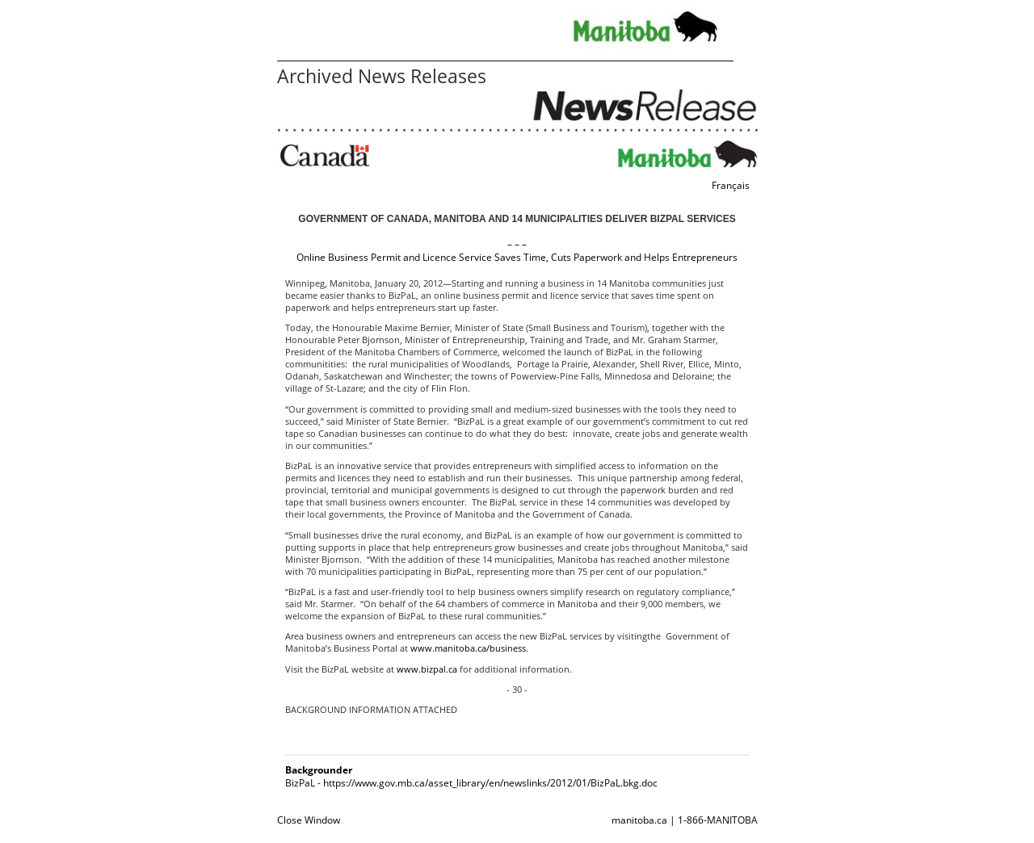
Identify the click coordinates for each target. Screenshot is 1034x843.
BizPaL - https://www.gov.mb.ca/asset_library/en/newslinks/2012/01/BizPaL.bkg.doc (471, 783)
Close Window (308, 820)
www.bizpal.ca (427, 669)
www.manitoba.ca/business (468, 648)
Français (731, 185)
